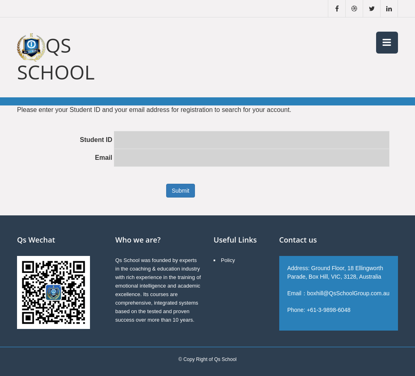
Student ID (96, 139)
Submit (181, 190)
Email (103, 157)
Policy (228, 260)
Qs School (56, 58)
